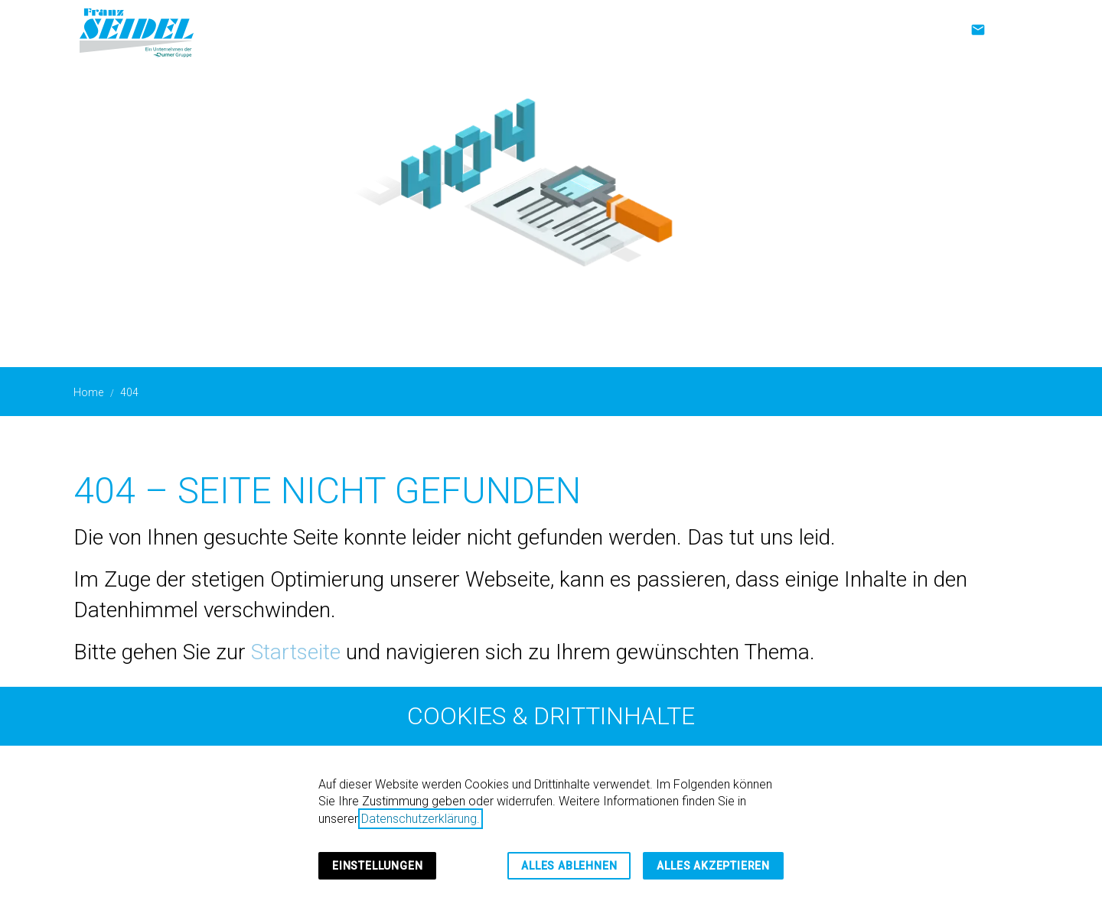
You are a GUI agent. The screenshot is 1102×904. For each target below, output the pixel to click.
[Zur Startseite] (136, 30)
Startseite (296, 652)
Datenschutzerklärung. (420, 818)
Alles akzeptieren (713, 866)
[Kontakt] (978, 30)
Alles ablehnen (569, 866)
